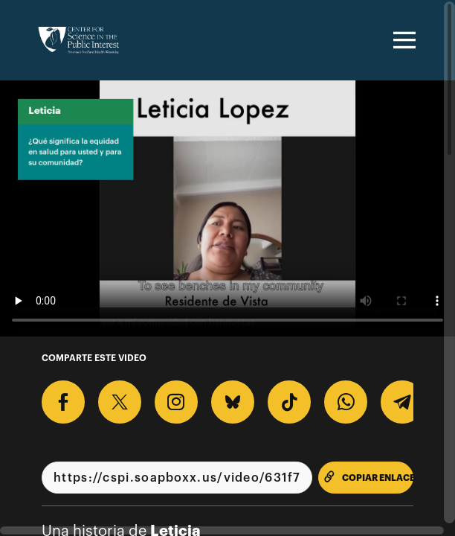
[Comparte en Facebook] (63, 402)
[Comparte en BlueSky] (232, 402)
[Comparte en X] (119, 402)
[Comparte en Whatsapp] (345, 402)
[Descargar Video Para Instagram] (176, 402)
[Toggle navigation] (402, 40)
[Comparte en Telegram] (402, 402)
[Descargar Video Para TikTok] (289, 402)
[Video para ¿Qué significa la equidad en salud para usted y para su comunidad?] (227, 208)
